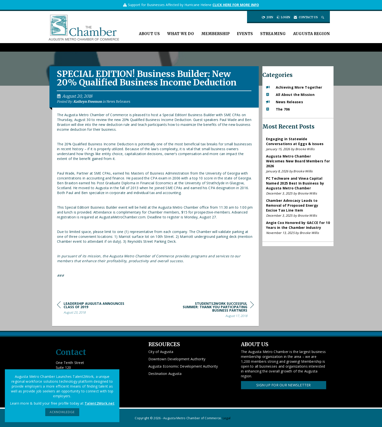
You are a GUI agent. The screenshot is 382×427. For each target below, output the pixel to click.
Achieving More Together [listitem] (294, 87)
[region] (217, 310)
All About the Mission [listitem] (290, 94)
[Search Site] (323, 17)
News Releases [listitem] (284, 102)
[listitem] (298, 144)
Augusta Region (311, 33)
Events (245, 33)
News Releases (118, 102)
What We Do (180, 33)
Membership (215, 33)
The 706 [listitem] (278, 109)
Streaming (273, 33)
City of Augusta (160, 351)
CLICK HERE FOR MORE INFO (235, 4)
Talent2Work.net (100, 403)
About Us (149, 33)
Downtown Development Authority (177, 359)
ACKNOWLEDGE (62, 412)
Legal (226, 418)
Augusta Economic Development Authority (183, 366)
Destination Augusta (165, 373)
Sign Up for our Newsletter (283, 385)
